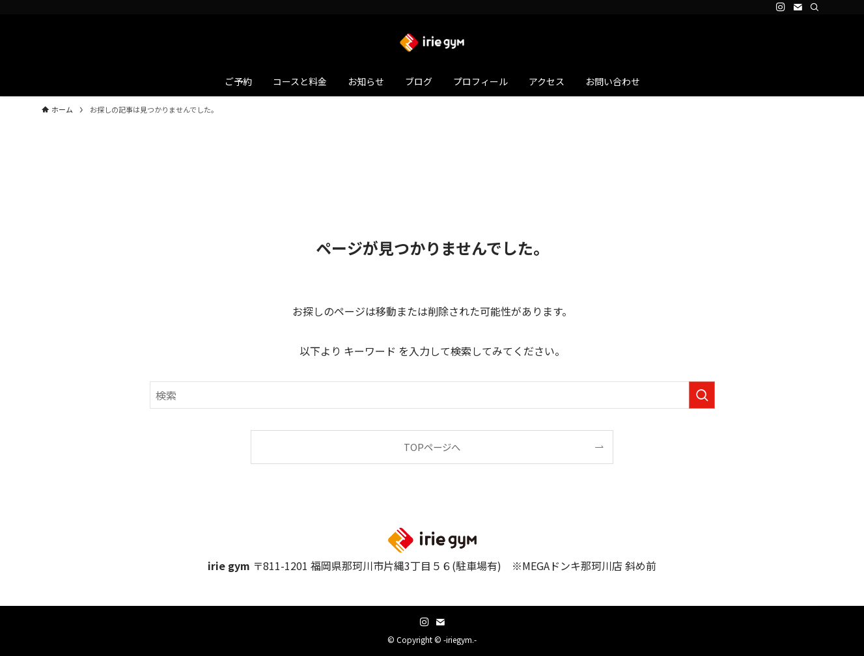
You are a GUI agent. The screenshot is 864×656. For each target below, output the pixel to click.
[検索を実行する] (702, 395)
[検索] (814, 7)
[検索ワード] (432, 395)
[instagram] (780, 7)
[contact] (797, 7)
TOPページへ (432, 447)
